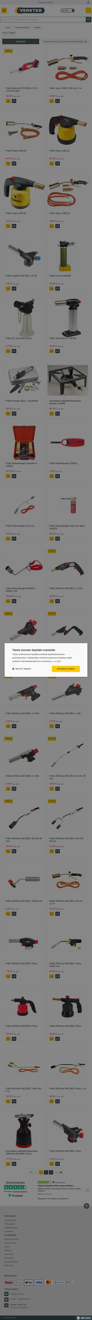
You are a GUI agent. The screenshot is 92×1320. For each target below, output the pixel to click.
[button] (21, 669)
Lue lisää (57, 661)
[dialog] (46, 660)
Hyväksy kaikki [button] (65, 669)
